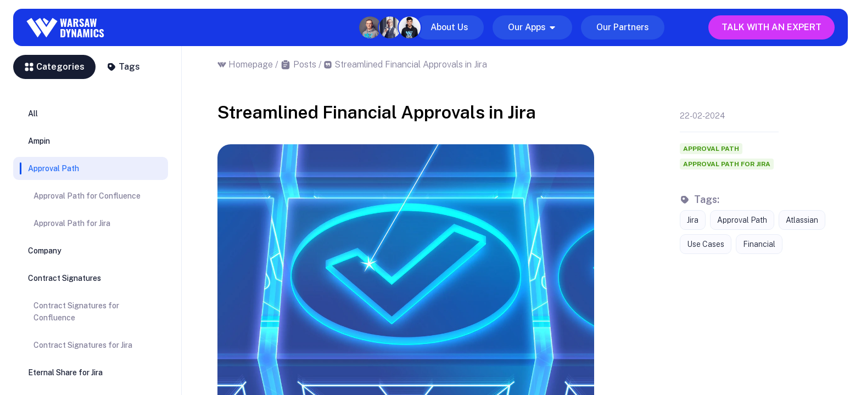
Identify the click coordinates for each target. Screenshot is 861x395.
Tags (123, 66)
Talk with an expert (771, 27)
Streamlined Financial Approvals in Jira (410, 64)
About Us (449, 27)
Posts (304, 64)
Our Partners (622, 27)
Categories (54, 66)
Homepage (250, 64)
